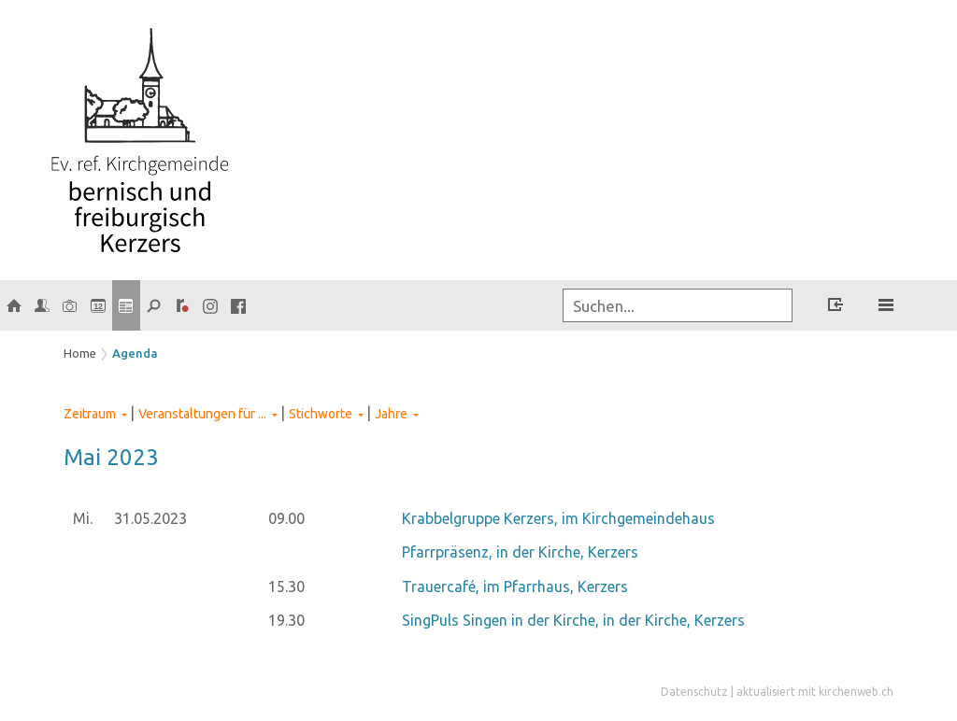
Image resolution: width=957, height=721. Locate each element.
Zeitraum (90, 413)
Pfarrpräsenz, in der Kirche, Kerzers (520, 552)
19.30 (286, 620)
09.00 (286, 518)
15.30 (286, 586)
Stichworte (320, 413)
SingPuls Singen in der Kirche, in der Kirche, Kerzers (573, 620)
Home (80, 353)
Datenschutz (694, 692)
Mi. (83, 518)
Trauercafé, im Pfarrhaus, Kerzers (515, 586)
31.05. (150, 518)
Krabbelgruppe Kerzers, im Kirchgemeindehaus (558, 518)
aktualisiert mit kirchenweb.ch (814, 692)
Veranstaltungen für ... (202, 413)
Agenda (135, 353)
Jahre (391, 413)
